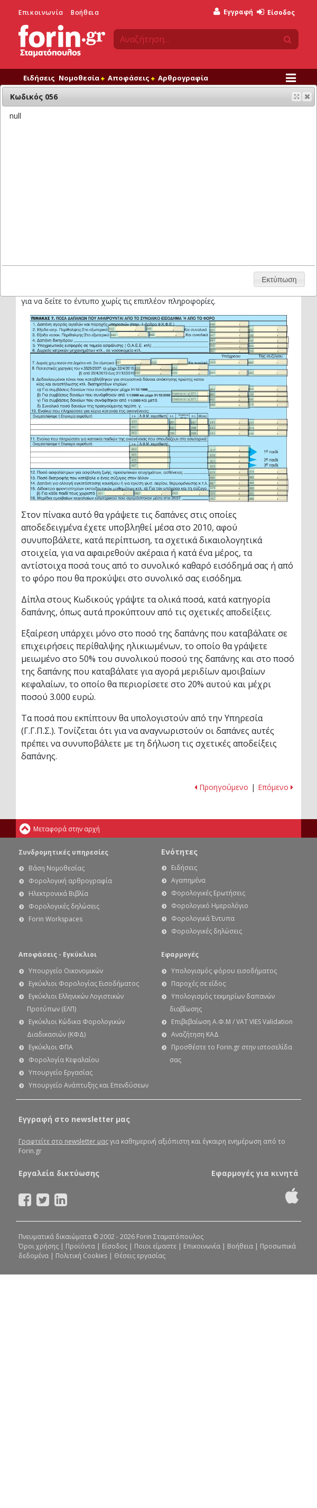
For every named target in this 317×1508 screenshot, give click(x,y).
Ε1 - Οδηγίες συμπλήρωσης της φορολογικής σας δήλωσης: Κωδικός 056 (268, 399)
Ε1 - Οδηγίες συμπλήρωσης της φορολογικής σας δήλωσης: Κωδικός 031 (133, 362)
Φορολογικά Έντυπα (203, 918)
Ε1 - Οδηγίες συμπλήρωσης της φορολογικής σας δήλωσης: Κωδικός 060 (267, 362)
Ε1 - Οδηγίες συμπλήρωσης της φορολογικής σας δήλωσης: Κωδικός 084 (229, 493)
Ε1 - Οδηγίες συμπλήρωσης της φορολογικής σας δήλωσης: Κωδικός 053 (228, 346)
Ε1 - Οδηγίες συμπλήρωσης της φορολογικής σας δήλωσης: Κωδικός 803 (149, 433)
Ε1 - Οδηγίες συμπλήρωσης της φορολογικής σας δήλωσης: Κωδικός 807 (149, 466)
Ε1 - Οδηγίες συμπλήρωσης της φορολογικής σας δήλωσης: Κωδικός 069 (229, 405)
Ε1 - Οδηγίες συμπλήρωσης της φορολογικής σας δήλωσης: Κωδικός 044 (165, 329)
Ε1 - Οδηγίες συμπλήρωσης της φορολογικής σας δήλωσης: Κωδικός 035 (153, 372)
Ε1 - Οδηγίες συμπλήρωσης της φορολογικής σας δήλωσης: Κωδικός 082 (153, 493)
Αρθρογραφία (183, 78)
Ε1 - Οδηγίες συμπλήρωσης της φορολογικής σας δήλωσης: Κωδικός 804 (149, 449)
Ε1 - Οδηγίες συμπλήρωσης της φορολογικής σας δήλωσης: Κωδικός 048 (267, 334)
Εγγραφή (233, 11)
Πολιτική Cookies (81, 1255)
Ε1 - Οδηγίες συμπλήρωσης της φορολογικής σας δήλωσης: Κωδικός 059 (228, 362)
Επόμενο (275, 787)
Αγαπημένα (188, 880)
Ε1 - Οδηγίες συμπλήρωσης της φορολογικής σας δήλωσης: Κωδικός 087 (229, 483)
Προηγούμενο (221, 787)
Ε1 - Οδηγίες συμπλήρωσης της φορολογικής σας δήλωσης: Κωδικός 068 (268, 498)
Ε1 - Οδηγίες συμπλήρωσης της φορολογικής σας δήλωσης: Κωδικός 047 (229, 335)
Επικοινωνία (40, 12)
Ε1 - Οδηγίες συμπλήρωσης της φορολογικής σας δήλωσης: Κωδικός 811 (228, 422)
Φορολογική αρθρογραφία (70, 880)
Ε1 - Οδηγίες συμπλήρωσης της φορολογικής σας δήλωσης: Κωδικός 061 (228, 372)
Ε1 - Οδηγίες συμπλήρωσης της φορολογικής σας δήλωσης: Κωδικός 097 (199, 421)
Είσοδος (276, 12)
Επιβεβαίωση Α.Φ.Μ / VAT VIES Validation (232, 1021)
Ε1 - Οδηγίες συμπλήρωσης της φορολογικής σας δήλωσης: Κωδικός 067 (229, 498)
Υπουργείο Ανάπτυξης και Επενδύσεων (88, 1085)
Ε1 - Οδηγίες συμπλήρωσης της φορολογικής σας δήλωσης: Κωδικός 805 (149, 455)
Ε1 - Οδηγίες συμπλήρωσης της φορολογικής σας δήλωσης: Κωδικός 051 (229, 329)
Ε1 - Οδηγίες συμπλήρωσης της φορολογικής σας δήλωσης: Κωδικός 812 (268, 422)
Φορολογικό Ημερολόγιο (209, 905)
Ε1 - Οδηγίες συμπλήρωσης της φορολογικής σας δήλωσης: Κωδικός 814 (268, 427)
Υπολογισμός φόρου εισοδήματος (224, 970)
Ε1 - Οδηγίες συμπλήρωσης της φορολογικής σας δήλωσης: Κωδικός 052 (268, 329)
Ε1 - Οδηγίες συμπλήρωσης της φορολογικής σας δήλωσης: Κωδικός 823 (228, 466)
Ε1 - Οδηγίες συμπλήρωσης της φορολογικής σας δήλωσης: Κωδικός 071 (190, 393)
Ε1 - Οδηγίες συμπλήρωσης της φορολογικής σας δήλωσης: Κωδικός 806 (150, 460)
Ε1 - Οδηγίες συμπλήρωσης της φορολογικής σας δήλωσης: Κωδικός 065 (228, 394)
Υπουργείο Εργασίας (60, 1072)
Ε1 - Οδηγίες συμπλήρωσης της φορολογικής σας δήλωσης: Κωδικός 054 (268, 346)
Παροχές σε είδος (198, 983)
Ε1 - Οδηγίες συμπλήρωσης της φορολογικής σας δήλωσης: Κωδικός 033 (154, 367)
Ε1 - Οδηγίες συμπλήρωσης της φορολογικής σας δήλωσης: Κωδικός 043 (127, 328)
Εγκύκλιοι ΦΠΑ (51, 1047)
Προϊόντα (80, 1246)
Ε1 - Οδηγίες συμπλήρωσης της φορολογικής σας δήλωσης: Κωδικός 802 (149, 427)
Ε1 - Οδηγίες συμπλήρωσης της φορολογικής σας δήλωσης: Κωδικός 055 (229, 399)
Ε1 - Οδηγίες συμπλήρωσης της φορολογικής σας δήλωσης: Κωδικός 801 (149, 421)
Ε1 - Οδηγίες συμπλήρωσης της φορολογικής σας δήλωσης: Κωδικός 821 (228, 460)
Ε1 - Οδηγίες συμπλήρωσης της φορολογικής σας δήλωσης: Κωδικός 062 (268, 372)
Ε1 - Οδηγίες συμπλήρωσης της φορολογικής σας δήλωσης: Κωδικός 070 (268, 404)
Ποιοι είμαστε (155, 1246)
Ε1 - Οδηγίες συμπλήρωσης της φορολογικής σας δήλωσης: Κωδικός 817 (229, 449)
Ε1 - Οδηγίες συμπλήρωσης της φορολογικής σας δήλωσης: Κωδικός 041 (229, 341)
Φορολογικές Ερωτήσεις (208, 892)
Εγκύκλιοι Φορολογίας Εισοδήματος (84, 983)
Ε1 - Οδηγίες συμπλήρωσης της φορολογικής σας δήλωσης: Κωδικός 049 (229, 324)
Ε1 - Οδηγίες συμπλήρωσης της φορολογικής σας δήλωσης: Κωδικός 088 (268, 482)
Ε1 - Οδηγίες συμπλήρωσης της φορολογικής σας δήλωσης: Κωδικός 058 (267, 351)
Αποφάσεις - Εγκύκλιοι (57, 954)
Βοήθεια (85, 12)
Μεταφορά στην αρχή (66, 828)
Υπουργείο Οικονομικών (66, 970)
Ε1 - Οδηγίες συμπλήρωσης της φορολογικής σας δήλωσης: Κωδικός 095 (179, 433)
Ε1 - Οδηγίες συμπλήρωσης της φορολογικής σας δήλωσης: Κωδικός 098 (199, 427)
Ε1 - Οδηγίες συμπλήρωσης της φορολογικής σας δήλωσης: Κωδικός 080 (268, 488)
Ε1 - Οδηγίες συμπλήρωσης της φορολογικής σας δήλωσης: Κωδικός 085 (267, 493)
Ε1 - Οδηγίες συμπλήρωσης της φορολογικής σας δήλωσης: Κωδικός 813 (229, 427)
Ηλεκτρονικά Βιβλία (58, 893)
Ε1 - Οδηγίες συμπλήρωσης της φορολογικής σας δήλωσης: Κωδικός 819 (228, 455)
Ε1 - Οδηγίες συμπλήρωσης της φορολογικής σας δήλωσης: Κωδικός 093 (179, 427)
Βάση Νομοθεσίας (57, 868)
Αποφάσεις (131, 78)
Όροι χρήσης (38, 1246)
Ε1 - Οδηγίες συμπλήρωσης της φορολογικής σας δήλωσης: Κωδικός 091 (179, 421)
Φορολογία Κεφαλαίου (64, 1059)
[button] (307, 96)
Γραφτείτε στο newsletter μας (63, 1141)
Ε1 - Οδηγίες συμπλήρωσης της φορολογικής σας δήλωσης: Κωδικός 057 (229, 351)
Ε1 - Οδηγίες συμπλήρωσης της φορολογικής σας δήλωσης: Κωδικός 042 (268, 340)
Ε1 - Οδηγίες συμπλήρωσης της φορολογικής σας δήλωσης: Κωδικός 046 (167, 334)
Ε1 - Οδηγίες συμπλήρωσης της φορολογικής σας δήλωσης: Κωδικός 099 (199, 433)
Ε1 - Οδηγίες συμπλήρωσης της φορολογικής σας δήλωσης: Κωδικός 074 (267, 471)
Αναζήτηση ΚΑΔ (195, 1034)
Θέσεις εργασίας (139, 1255)
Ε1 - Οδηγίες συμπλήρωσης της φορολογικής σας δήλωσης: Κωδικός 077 (190, 399)
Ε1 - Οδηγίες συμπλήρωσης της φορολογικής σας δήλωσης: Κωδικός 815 (229, 432)
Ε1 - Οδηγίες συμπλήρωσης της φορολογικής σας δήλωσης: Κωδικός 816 (267, 433)
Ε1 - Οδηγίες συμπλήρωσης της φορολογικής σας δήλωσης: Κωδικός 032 (169, 361)
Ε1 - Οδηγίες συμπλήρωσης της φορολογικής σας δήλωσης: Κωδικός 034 (190, 367)
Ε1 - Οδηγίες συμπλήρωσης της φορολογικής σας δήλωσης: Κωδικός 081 (115, 493)
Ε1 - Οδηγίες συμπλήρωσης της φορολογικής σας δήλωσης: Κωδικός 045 (129, 334)
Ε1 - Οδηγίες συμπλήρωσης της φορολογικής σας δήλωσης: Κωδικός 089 (229, 477)
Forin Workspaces (55, 918)
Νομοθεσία (81, 78)
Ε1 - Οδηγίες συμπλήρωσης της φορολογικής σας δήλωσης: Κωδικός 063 (229, 388)
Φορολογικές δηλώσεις (64, 906)
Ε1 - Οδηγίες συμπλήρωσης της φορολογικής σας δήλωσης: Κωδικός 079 (229, 488)
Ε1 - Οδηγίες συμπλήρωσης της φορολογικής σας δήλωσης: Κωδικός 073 (228, 472)
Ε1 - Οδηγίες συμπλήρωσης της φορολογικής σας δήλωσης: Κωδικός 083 (190, 493)
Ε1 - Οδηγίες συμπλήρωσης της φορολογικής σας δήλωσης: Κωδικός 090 (267, 477)
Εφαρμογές (180, 954)
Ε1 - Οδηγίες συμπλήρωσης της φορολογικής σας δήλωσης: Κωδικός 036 (190, 372)
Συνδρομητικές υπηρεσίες (63, 852)
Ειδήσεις (39, 78)
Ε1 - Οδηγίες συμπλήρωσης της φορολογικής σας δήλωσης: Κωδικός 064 (267, 389)
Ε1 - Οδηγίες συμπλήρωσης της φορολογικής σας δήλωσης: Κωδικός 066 (268, 394)
